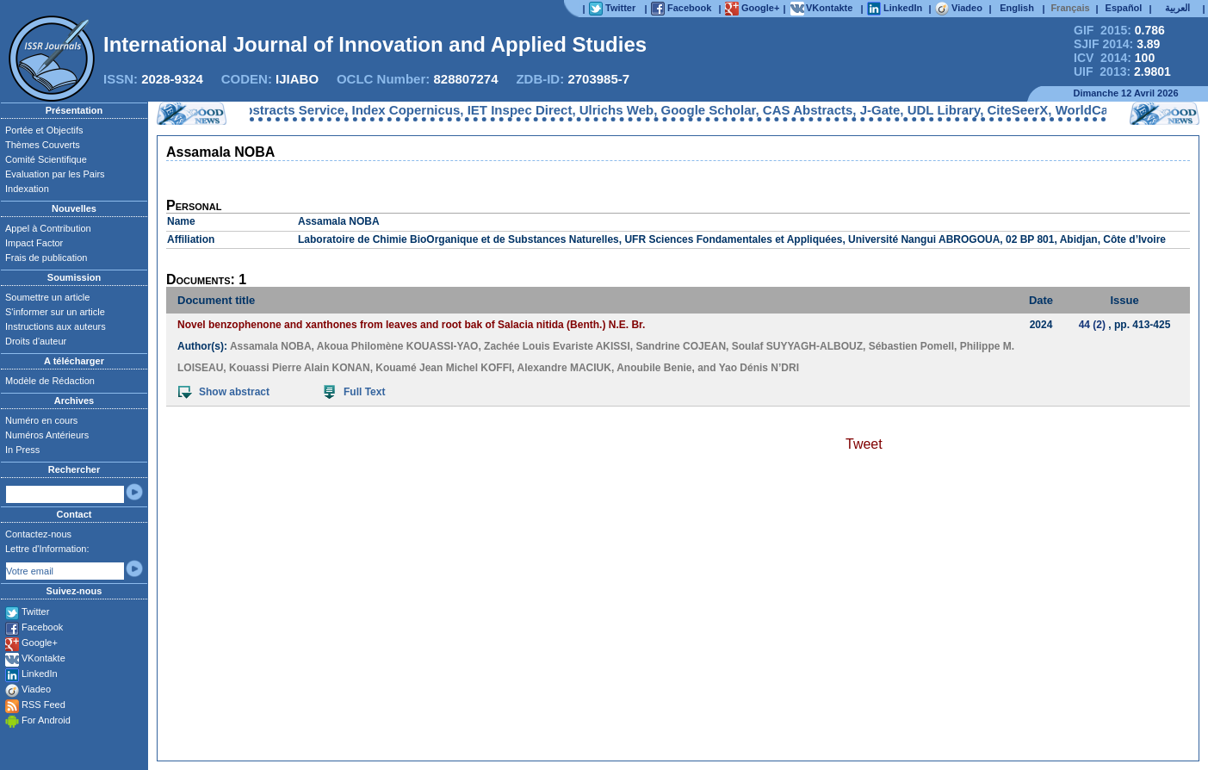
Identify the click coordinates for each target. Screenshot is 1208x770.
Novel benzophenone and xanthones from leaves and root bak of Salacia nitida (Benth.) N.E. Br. (411, 325)
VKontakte (43, 658)
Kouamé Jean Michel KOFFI (443, 368)
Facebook (42, 627)
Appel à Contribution (48, 228)
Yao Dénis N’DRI (759, 368)
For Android (46, 720)
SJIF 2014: (1117, 44)
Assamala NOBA (271, 346)
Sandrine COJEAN (680, 346)
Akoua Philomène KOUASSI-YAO (398, 346)
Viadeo (36, 689)
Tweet (864, 444)
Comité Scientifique (46, 159)
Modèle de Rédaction (50, 381)
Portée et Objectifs (44, 130)
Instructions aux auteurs (55, 326)
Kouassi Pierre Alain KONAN (299, 368)
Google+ (40, 642)
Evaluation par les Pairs (55, 174)
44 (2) (1092, 325)
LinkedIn (40, 673)
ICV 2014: (1114, 58)
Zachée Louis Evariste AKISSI (557, 346)
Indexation (27, 188)
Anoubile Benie (653, 368)
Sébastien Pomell (911, 346)
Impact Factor (34, 243)
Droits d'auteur (35, 341)
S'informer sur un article (55, 312)
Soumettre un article (47, 297)
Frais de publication (46, 257)
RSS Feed (43, 704)
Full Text (354, 392)
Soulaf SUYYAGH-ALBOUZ (797, 346)
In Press (22, 449)
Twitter (35, 611)
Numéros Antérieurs (47, 435)
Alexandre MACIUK (564, 368)
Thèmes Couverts (42, 145)
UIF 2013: (1122, 71)
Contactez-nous (38, 534)
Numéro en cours (41, 420)
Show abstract (223, 392)
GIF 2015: (1119, 30)
